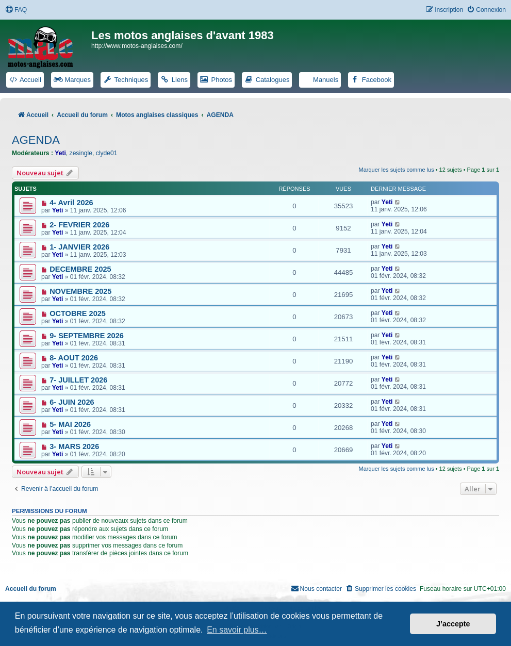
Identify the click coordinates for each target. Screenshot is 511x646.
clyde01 (107, 153)
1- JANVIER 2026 (79, 247)
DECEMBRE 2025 (80, 269)
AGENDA (36, 140)
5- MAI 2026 (70, 424)
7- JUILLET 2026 (78, 380)
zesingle (81, 153)
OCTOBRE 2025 (78, 313)
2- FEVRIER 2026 (79, 225)
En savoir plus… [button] (237, 629)
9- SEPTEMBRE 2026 (87, 336)
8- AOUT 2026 (74, 358)
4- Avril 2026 (71, 202)
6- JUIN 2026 (72, 402)
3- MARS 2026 (74, 446)
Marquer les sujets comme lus (396, 170)
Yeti (60, 153)
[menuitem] (16, 10)
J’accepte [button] (453, 624)
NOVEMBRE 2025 (80, 291)
